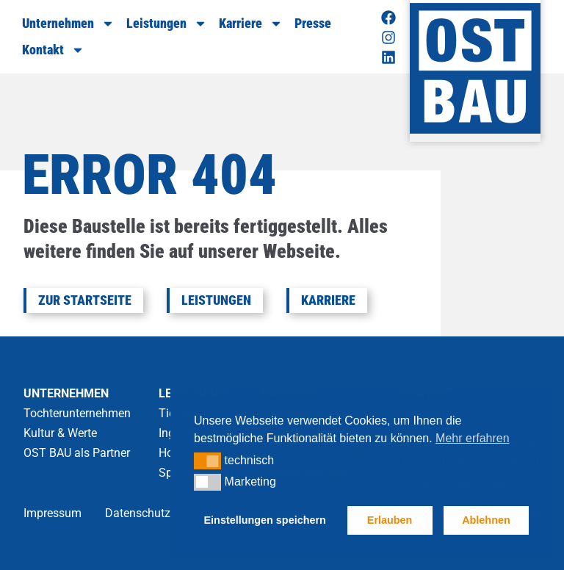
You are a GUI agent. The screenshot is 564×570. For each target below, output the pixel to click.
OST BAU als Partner (77, 453)
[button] (207, 460)
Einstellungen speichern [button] (265, 520)
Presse (312, 23)
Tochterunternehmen (77, 413)
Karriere (251, 23)
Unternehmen (68, 23)
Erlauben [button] (390, 520)
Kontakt (53, 50)
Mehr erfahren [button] (472, 438)
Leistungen (166, 23)
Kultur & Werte (60, 433)
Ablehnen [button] (486, 520)
